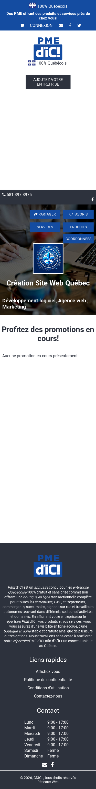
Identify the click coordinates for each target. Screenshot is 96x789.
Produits (78, 227)
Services (45, 227)
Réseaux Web (48, 782)
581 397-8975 (17, 194)
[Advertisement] (48, 139)
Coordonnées (78, 239)
